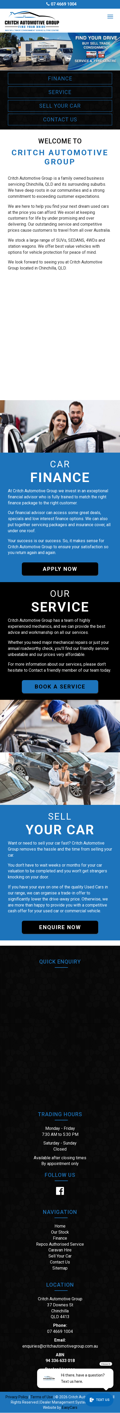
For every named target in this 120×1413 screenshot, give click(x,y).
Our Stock (60, 1232)
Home (60, 1226)
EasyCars (69, 1407)
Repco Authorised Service (60, 1244)
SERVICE (60, 92)
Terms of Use (42, 1397)
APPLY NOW (60, 569)
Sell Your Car (60, 1256)
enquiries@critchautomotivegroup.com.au (60, 1346)
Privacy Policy (17, 1397)
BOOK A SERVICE (60, 687)
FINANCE (60, 78)
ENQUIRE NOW (60, 927)
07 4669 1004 (64, 4)
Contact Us (60, 1262)
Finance (60, 1238)
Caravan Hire (60, 1250)
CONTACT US (60, 119)
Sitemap (60, 1268)
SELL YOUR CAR (60, 106)
